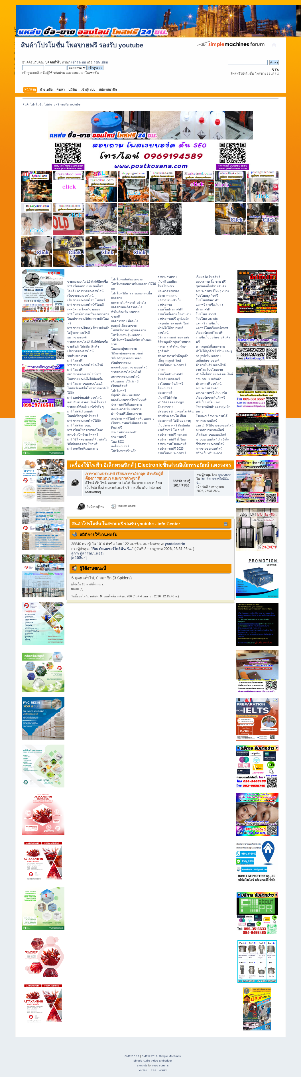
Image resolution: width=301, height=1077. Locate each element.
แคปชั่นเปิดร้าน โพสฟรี (82, 434)
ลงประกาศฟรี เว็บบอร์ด (211, 392)
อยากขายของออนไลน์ (125, 376)
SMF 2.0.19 (132, 1056)
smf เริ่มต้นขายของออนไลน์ (85, 286)
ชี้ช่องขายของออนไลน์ (210, 444)
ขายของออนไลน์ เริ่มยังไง (212, 439)
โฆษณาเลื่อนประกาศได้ (211, 416)
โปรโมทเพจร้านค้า (123, 450)
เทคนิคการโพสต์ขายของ (83, 309)
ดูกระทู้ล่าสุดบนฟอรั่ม (88, 553)
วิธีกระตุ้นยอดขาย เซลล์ (127, 353)
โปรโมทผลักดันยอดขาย (127, 279)
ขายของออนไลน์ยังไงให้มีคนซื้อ (87, 281)
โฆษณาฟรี (165, 388)
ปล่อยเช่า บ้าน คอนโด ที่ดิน (176, 411)
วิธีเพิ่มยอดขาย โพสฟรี (82, 444)
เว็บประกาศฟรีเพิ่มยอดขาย (129, 423)
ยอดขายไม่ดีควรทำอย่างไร (128, 302)
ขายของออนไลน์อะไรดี (126, 372)
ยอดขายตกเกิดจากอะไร (126, 307)
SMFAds (142, 1065)
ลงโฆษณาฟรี (120, 446)
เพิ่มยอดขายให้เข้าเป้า (125, 381)
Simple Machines (170, 1056)
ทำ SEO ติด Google (171, 402)
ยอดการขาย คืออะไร (124, 321)
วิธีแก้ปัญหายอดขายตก (126, 358)
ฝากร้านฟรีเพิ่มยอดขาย (126, 413)
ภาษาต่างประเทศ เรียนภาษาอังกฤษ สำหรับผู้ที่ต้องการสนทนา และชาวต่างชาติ (124, 476)
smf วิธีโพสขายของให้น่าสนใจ (87, 439)
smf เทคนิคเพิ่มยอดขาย (82, 448)
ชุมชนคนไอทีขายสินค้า (211, 286)
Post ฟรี (116, 427)
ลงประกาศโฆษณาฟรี (172, 444)
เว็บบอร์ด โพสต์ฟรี (208, 277)
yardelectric (175, 544)
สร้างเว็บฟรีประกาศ (209, 453)
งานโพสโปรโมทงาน (209, 369)
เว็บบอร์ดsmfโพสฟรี (209, 332)
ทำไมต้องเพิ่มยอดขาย (125, 312)
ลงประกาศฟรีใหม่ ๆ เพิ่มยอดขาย (132, 418)
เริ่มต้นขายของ (121, 362)
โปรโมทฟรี (118, 390)
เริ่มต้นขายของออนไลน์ (211, 434)
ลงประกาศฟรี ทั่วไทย (172, 439)
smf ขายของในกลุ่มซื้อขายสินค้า (88, 328)
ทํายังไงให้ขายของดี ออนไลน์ (214, 374)
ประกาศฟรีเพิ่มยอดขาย (126, 404)
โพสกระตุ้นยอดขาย (124, 348)
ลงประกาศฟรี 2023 (171, 448)
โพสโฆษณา (166, 286)
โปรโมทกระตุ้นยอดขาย (126, 335)
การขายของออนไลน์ (209, 448)
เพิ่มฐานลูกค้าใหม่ (169, 360)
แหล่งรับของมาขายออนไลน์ (129, 367)
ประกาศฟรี (118, 436)
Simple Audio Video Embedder (152, 1060)
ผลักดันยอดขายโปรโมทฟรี (129, 400)
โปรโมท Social (206, 314)
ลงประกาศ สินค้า (207, 388)
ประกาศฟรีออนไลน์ (208, 383)
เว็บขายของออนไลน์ (80, 295)
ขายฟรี (116, 316)
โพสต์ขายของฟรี (169, 379)
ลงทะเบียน (100, 62)
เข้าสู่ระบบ (78, 62)
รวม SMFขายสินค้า (208, 379)
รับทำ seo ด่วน (77, 356)
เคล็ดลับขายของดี (207, 360)
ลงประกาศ (165, 304)
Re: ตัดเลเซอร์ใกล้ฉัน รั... (112, 549)
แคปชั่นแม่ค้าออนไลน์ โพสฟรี (86, 402)
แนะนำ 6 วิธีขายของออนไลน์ (215, 425)
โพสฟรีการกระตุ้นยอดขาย (128, 330)
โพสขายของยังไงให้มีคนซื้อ (85, 379)
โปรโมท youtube (207, 318)
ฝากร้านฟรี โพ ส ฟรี (171, 430)
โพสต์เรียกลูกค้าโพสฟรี (82, 416)
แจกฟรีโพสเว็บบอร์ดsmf (212, 328)
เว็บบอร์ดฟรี (119, 386)
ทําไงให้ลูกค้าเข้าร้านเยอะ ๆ (214, 351)
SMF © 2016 (150, 1056)
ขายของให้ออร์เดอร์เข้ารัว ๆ (85, 406)
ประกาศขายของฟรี (124, 432)
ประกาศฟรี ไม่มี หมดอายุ (174, 420)
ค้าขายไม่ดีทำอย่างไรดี (211, 365)
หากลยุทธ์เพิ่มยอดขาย (210, 346)
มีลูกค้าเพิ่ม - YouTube (125, 395)
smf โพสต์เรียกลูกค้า (80, 411)
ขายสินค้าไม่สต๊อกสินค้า (83, 346)
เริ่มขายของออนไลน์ (80, 351)
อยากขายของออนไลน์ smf (84, 374)
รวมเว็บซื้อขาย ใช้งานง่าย (174, 314)
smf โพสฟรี (75, 360)
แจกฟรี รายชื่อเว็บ (208, 323)
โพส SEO (117, 441)
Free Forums (160, 1065)
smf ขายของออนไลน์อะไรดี (85, 365)
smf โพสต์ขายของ (79, 425)
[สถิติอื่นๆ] (79, 558)
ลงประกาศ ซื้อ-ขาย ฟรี (211, 281)
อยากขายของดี (77, 337)
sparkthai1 (225, 475)
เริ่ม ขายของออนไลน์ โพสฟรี (86, 300)
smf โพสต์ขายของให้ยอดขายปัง (88, 314)
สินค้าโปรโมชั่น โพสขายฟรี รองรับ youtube (82, 45)
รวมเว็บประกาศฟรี (170, 309)
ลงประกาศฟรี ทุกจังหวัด (173, 318)
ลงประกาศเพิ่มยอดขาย (126, 409)
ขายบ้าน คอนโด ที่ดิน (172, 416)
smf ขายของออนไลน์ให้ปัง (84, 420)
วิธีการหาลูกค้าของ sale (173, 337)
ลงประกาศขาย (167, 277)
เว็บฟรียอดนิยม (168, 281)
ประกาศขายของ (168, 291)
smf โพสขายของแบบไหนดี (85, 383)
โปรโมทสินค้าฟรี (207, 300)
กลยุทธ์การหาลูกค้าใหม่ (173, 323)
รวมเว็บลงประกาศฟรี (172, 453)
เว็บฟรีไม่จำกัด (167, 397)
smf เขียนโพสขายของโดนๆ (85, 430)
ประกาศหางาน (167, 295)
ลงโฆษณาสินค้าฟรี (170, 383)
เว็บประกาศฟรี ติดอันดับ (174, 425)
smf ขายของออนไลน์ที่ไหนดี (85, 304)
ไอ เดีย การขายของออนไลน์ (85, 291)
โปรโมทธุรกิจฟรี (207, 295)
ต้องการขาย (165, 406)
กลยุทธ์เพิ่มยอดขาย (124, 325)
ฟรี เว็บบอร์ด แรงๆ (208, 402)
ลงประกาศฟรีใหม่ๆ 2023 (212, 291)
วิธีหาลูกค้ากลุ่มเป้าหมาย (174, 342)
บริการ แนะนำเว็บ (170, 300)
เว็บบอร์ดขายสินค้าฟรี (210, 397)
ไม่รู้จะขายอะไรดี (78, 332)
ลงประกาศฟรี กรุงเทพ (172, 434)
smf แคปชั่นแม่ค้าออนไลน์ (84, 397)
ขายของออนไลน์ (206, 420)
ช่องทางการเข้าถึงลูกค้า (173, 356)
